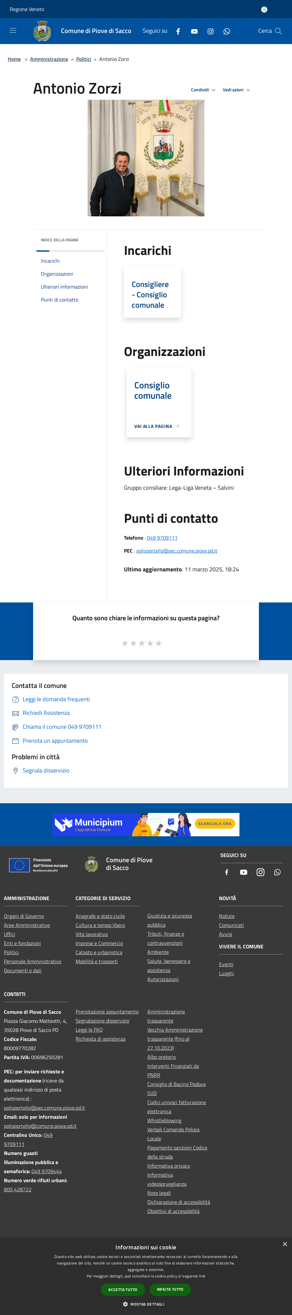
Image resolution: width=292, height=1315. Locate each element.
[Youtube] (191, 31)
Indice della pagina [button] (59, 240)
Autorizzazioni (163, 979)
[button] (146, 1304)
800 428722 (17, 1189)
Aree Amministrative (27, 925)
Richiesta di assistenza (101, 1039)
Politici (83, 59)
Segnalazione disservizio (102, 1020)
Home (14, 59)
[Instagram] (207, 31)
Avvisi (225, 934)
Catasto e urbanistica (99, 952)
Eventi (226, 964)
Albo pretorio (161, 1057)
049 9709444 (46, 1171)
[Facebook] (175, 31)
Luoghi (226, 973)
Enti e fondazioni (22, 943)
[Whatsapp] (224, 31)
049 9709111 (162, 538)
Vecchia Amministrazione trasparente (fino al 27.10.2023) (175, 1039)
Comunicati (231, 925)
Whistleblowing (164, 1120)
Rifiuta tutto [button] (170, 1289)
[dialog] (146, 1276)
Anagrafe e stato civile (100, 916)
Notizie (227, 916)
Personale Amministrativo (32, 961)
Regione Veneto (27, 9)
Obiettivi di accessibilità (173, 1211)
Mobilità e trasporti (97, 961)
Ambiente (158, 952)
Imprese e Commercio (99, 943)
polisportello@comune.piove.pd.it (40, 1126)
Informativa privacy (168, 1166)
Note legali (159, 1193)
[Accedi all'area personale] (264, 9)
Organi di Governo (24, 916)
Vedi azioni (237, 90)
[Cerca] (278, 31)
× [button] (284, 1244)
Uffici (9, 934)
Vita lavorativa (92, 934)
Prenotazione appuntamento (107, 1011)
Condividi (204, 90)
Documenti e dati (23, 970)
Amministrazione (49, 59)
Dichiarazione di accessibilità (178, 1202)
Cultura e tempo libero (100, 925)
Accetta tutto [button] (122, 1289)
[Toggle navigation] (13, 30)
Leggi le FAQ (89, 1030)
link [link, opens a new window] (202, 1276)
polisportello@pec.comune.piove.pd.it (176, 551)
